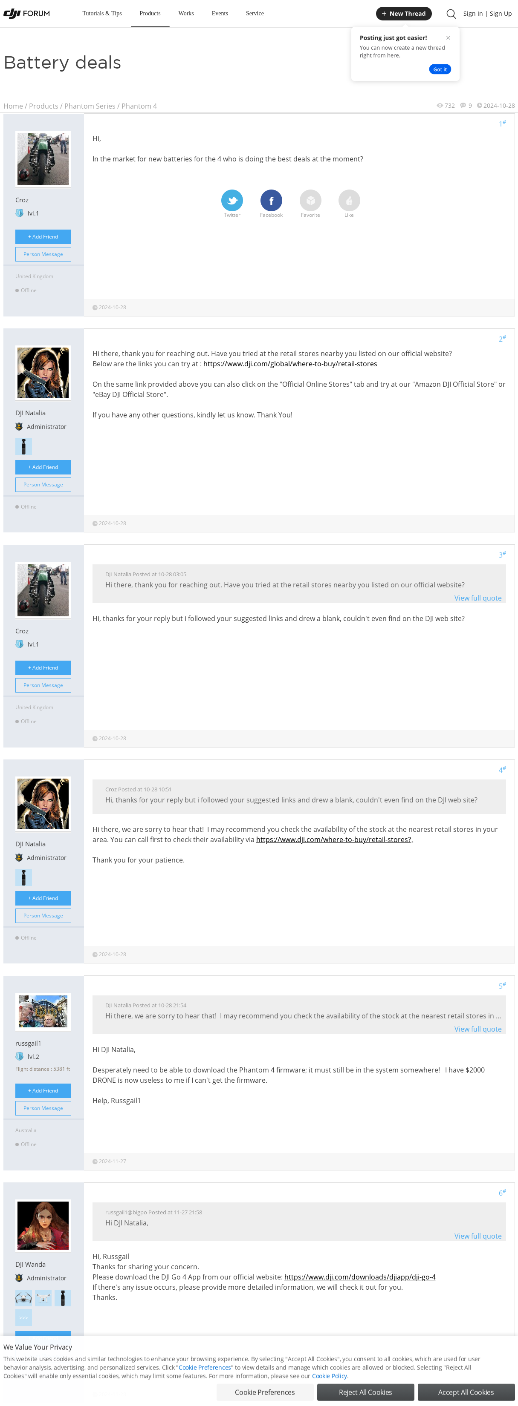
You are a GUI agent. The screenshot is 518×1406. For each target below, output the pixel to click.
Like (349, 204)
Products (150, 13)
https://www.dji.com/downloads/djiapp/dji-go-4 (360, 1277)
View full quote (478, 598)
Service (255, 13)
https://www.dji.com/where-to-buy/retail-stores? (333, 839)
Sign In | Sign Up (487, 13)
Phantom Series (90, 106)
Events (220, 13)
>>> (23, 1317)
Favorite (310, 204)
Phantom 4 (139, 106)
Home (13, 106)
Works (186, 13)
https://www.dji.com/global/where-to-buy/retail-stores (290, 363)
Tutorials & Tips (102, 13)
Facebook (271, 204)
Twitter (232, 204)
